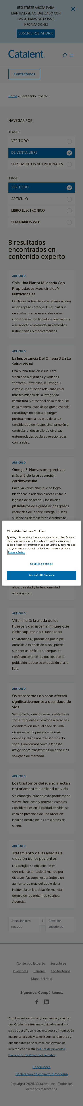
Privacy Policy (16, 552)
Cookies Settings (41, 564)
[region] (41, 553)
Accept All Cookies (41, 575)
